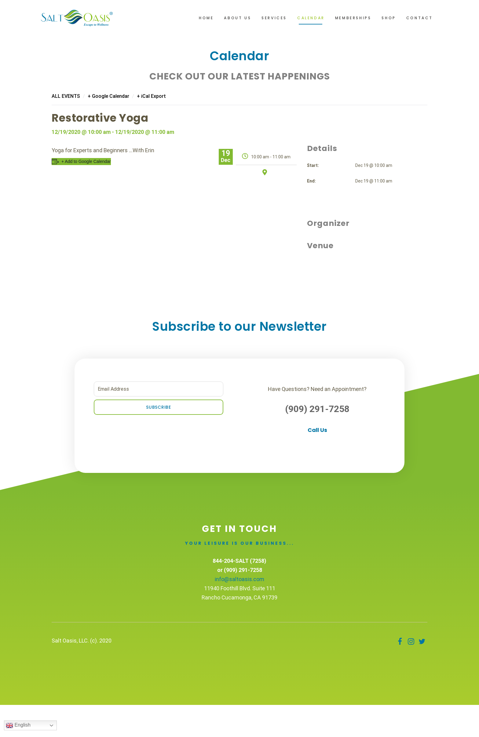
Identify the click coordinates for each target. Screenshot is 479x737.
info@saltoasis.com (239, 579)
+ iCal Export (151, 96)
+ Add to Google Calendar (86, 161)
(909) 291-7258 (317, 409)
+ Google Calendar (108, 96)
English (18, 725)
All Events (66, 96)
